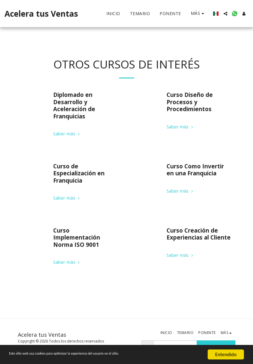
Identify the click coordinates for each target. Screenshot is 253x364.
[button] (225, 14)
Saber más (67, 134)
